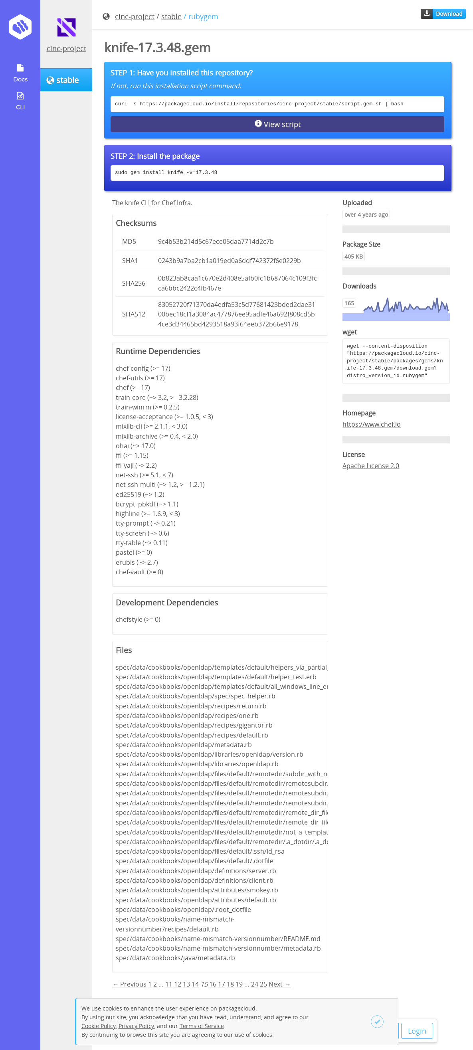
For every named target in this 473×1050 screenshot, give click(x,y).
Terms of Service (202, 1026)
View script (278, 124)
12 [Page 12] (177, 984)
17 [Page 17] (221, 984)
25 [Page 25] (263, 984)
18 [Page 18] (230, 984)
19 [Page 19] (239, 984)
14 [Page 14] (195, 984)
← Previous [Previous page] (129, 984)
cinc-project (66, 48)
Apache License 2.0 (370, 465)
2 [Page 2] (155, 984)
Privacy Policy (136, 1026)
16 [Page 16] (212, 984)
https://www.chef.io (371, 424)
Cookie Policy (98, 1026)
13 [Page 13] (186, 984)
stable (171, 16)
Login (417, 1031)
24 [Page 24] (254, 984)
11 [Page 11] (168, 984)
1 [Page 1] (150, 984)
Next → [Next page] (280, 984)
